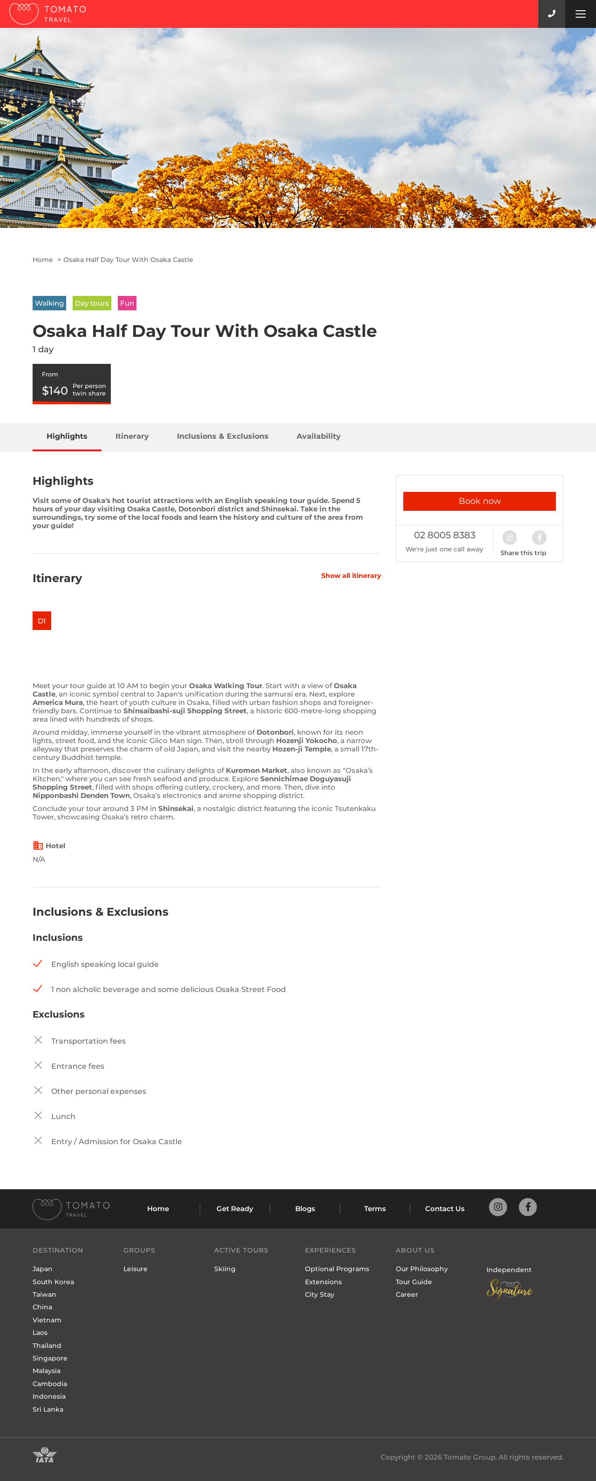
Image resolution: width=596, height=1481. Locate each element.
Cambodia (50, 1384)
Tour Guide (414, 1282)
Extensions (323, 1282)
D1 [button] (42, 621)
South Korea (53, 1282)
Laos (40, 1332)
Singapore (50, 1358)
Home (43, 259)
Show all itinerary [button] (351, 575)
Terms (375, 1208)
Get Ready (235, 1208)
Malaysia (47, 1371)
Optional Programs (337, 1269)
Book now (480, 501)
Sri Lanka (48, 1409)
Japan (43, 1269)
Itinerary (132, 436)
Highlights (67, 436)
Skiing (225, 1269)
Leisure (135, 1269)
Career (407, 1294)
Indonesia (49, 1396)
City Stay (319, 1294)
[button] (514, 537)
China (42, 1307)
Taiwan (44, 1294)
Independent (509, 1270)
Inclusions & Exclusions (223, 436)
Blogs (305, 1208)
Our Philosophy (422, 1269)
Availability (319, 436)
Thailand (47, 1345)
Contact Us (445, 1208)
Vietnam (47, 1320)
